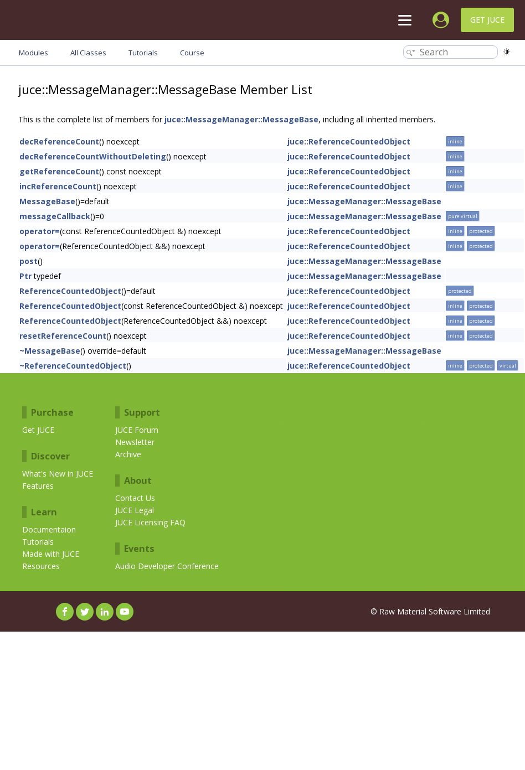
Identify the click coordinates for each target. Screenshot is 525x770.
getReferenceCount (59, 171)
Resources (41, 566)
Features (38, 485)
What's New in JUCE (57, 473)
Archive (128, 454)
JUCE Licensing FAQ (150, 522)
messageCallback (54, 216)
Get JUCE (487, 19)
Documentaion (49, 529)
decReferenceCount (59, 141)
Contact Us (135, 498)
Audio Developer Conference (167, 566)
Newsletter (135, 442)
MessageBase (47, 201)
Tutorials (38, 541)
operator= (39, 231)
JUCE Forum (136, 430)
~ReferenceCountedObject (72, 365)
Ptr (25, 276)
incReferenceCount (57, 186)
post (28, 261)
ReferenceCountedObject (70, 291)
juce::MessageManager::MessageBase (241, 119)
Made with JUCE (50, 554)
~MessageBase (49, 350)
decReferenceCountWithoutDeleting (92, 156)
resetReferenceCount (62, 335)
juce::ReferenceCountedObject (348, 141)
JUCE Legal (134, 510)
